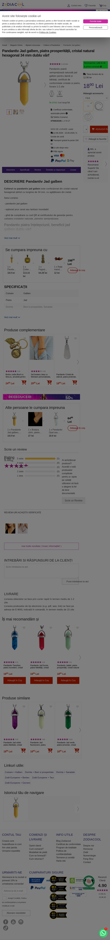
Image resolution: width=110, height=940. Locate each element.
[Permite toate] (95, 21)
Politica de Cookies (47, 32)
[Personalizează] (95, 28)
